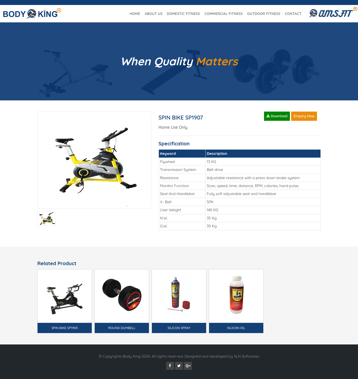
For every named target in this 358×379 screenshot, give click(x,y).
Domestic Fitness (183, 13)
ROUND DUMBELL (121, 328)
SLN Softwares (246, 356)
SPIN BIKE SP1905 (64, 328)
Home (135, 13)
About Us (154, 13)
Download (277, 116)
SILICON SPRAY (179, 328)
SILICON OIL (236, 328)
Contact (293, 13)
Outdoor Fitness (263, 13)
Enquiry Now (304, 116)
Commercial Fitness (224, 13)
